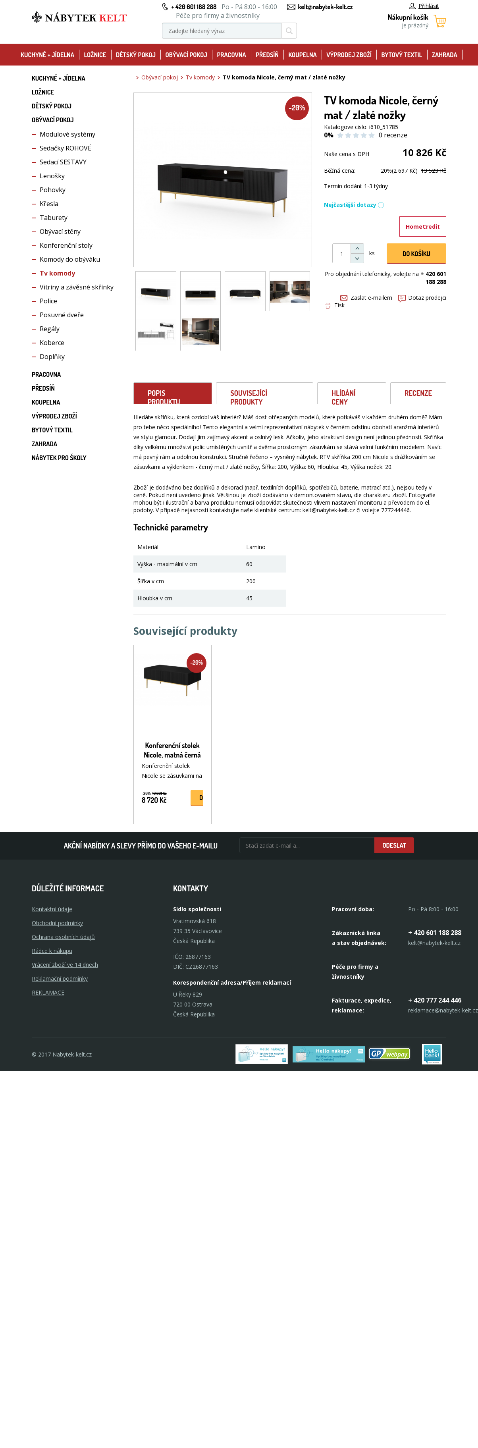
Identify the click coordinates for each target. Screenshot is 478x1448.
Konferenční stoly (66, 245)
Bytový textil (402, 55)
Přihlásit (424, 6)
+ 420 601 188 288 (193, 7)
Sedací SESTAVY (63, 162)
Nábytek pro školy (59, 458)
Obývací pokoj (186, 55)
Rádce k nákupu (52, 950)
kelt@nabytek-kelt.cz (325, 7)
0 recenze (393, 135)
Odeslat (394, 845)
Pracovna (231, 55)
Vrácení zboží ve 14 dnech (65, 964)
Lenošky (52, 176)
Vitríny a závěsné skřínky (77, 287)
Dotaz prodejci (422, 297)
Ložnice (95, 55)
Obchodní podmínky (57, 923)
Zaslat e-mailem (366, 297)
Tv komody (57, 273)
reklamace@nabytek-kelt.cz (443, 1010)
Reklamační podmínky (60, 978)
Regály (50, 328)
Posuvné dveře (62, 314)
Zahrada (444, 55)
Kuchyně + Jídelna (47, 55)
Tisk (335, 305)
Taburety (53, 217)
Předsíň (267, 55)
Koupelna (302, 55)
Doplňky (52, 356)
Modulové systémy (67, 134)
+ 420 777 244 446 (434, 1000)
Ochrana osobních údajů (63, 937)
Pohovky (53, 189)
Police (48, 301)
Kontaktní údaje (52, 909)
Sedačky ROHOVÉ (65, 148)
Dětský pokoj (136, 55)
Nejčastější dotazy (354, 204)
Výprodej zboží (349, 55)
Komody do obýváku (70, 259)
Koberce (52, 342)
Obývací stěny (60, 231)
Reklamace (48, 992)
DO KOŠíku (416, 254)
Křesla (49, 203)
